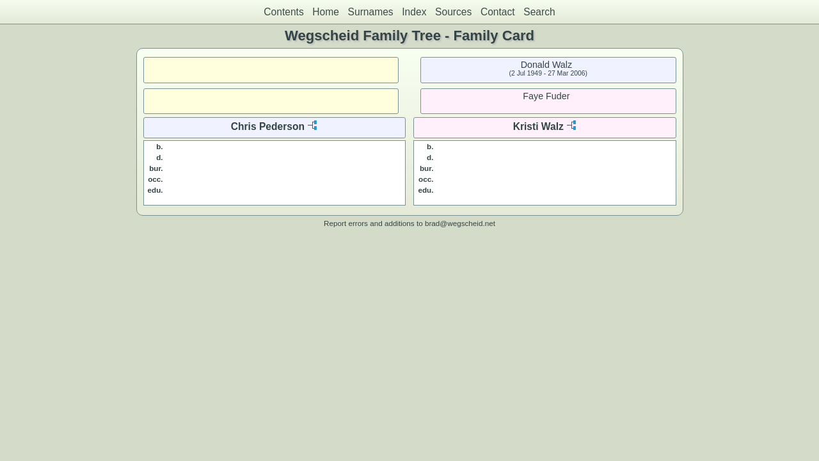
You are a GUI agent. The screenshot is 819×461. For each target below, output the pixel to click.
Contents (283, 11)
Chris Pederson (268, 126)
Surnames (371, 11)
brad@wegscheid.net (460, 223)
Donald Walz (547, 65)
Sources (453, 11)
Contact (498, 11)
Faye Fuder (546, 96)
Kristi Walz (538, 126)
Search (539, 11)
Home (325, 11)
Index (414, 11)
